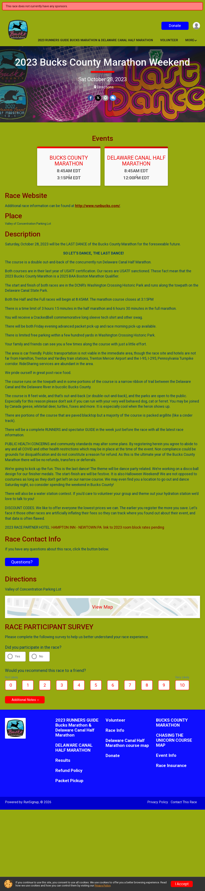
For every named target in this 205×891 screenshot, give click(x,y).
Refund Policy (68, 773)
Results (62, 763)
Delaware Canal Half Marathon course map (127, 745)
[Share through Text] (113, 98)
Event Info (166, 758)
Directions (105, 87)
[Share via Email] (105, 98)
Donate (175, 25)
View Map (102, 609)
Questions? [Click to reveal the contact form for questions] (22, 564)
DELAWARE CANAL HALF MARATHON (136, 163)
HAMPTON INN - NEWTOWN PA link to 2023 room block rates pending (107, 530)
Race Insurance (171, 768)
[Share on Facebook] (91, 98)
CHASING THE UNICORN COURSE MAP (174, 742)
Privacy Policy (157, 805)
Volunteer (169, 40)
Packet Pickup (69, 783)
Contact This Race (184, 805)
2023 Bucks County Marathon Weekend (102, 62)
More (189, 40)
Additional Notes (24, 702)
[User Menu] (196, 26)
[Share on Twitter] (98, 98)
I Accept (182, 884)
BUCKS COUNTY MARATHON (69, 163)
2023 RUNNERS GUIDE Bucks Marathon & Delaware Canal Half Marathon (95, 40)
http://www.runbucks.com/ (97, 208)
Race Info (115, 733)
